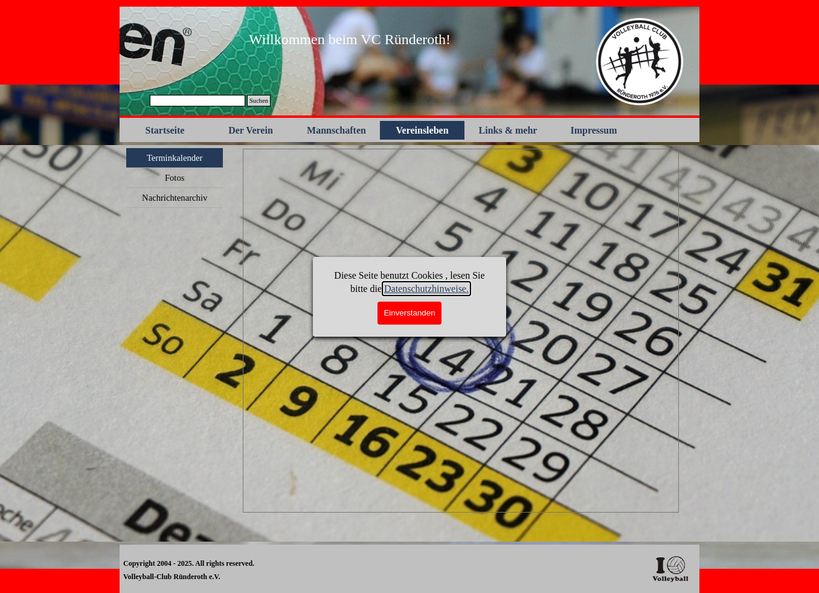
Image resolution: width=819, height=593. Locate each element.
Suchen (258, 100)
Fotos (175, 178)
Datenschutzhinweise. (426, 289)
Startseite (165, 130)
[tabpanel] (349, 39)
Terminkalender (175, 158)
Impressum (593, 130)
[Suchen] (197, 100)
